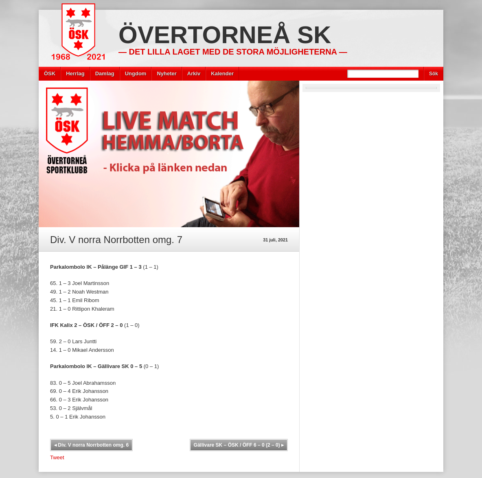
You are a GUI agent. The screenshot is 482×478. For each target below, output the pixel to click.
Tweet (57, 457)
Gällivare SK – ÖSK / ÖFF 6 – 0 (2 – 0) (239, 445)
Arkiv (194, 73)
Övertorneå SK (224, 34)
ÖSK (49, 73)
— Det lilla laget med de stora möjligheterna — (232, 51)
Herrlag (75, 73)
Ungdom (136, 73)
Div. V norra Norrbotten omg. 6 (91, 445)
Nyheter (166, 73)
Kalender (222, 73)
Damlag (104, 73)
